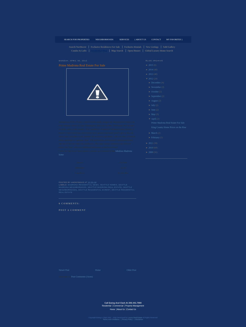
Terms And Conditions (111, 319)
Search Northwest (77, 47)
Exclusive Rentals (132, 47)
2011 (151, 143)
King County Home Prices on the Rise (168, 127)
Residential (106, 306)
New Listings (152, 47)
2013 (151, 74)
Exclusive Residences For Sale (105, 47)
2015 (151, 65)
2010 (151, 147)
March (154, 133)
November (156, 87)
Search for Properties (76, 39)
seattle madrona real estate (105, 187)
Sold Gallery (169, 47)
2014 (151, 69)
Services (124, 39)
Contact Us (131, 309)
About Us (121, 309)
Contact (156, 39)
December (156, 82)
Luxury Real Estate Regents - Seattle (75, 305)
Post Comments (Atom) (82, 276)
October (155, 91)
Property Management (167, 33)
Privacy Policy (127, 319)
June (153, 109)
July (153, 105)
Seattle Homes (108, 185)
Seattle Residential (123, 18)
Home (98, 270)
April (153, 118)
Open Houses (134, 50)
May (153, 114)
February (155, 137)
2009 (151, 152)
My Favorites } (174, 39)
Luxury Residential (78, 33)
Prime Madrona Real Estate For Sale (82, 65)
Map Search (117, 50)
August (154, 100)
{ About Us (140, 39)
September (156, 96)
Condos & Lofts (79, 50)
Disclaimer (139, 319)
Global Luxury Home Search (159, 50)
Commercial (122, 33)
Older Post (131, 270)
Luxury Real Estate (171, 305)
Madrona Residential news (83, 185)
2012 (151, 78)
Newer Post (64, 270)
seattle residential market (94, 190)
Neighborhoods (104, 39)
